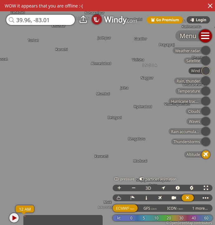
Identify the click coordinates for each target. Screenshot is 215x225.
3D (148, 188)
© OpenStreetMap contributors (189, 223)
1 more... (200, 208)
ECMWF (125, 208)
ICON (175, 208)
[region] (107, 112)
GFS (150, 208)
